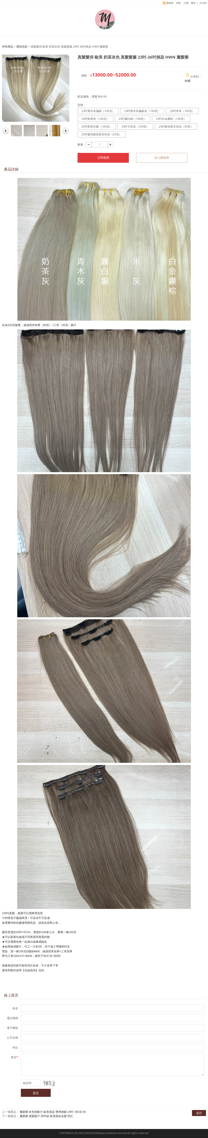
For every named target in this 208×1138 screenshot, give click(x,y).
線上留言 (11, 995)
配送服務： (85, 96)
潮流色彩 (21, 46)
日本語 (203, 3)
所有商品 (7, 46)
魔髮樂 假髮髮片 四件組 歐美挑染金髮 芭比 (46, 1116)
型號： (82, 105)
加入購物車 (161, 158)
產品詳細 (11, 169)
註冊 (186, 3)
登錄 (178, 3)
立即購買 (103, 158)
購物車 (168, 3)
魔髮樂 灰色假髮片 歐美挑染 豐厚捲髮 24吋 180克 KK (53, 1112)
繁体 (193, 3)
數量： (82, 144)
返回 (199, 1113)
